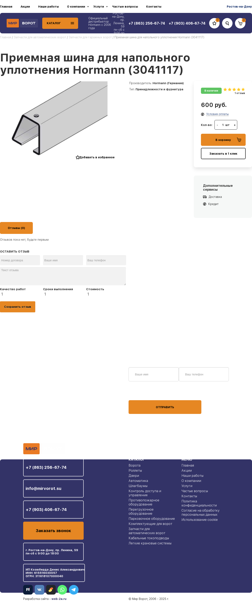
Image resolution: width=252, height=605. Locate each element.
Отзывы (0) (16, 228)
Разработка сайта (36, 598)
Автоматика (138, 481)
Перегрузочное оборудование (141, 511)
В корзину (228, 140)
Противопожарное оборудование (144, 502)
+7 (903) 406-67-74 (46, 509)
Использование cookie (199, 520)
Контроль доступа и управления (145, 493)
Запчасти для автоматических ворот (40, 37)
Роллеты (135, 470)
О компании (76, 6)
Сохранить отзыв (17, 306)
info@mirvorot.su (43, 488)
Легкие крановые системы (150, 543)
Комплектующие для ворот (150, 524)
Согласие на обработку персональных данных (200, 513)
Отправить (165, 407)
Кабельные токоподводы (149, 538)
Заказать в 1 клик (223, 153)
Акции (25, 6)
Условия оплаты (217, 114)
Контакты (153, 6)
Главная (6, 6)
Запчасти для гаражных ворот (90, 37)
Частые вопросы (125, 6)
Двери (134, 476)
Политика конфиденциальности (199, 503)
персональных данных (144, 392)
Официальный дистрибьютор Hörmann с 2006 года (99, 23)
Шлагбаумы (138, 486)
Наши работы (48, 6)
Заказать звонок (53, 530)
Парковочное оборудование (152, 519)
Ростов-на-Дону (239, 6)
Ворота (134, 465)
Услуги (98, 6)
